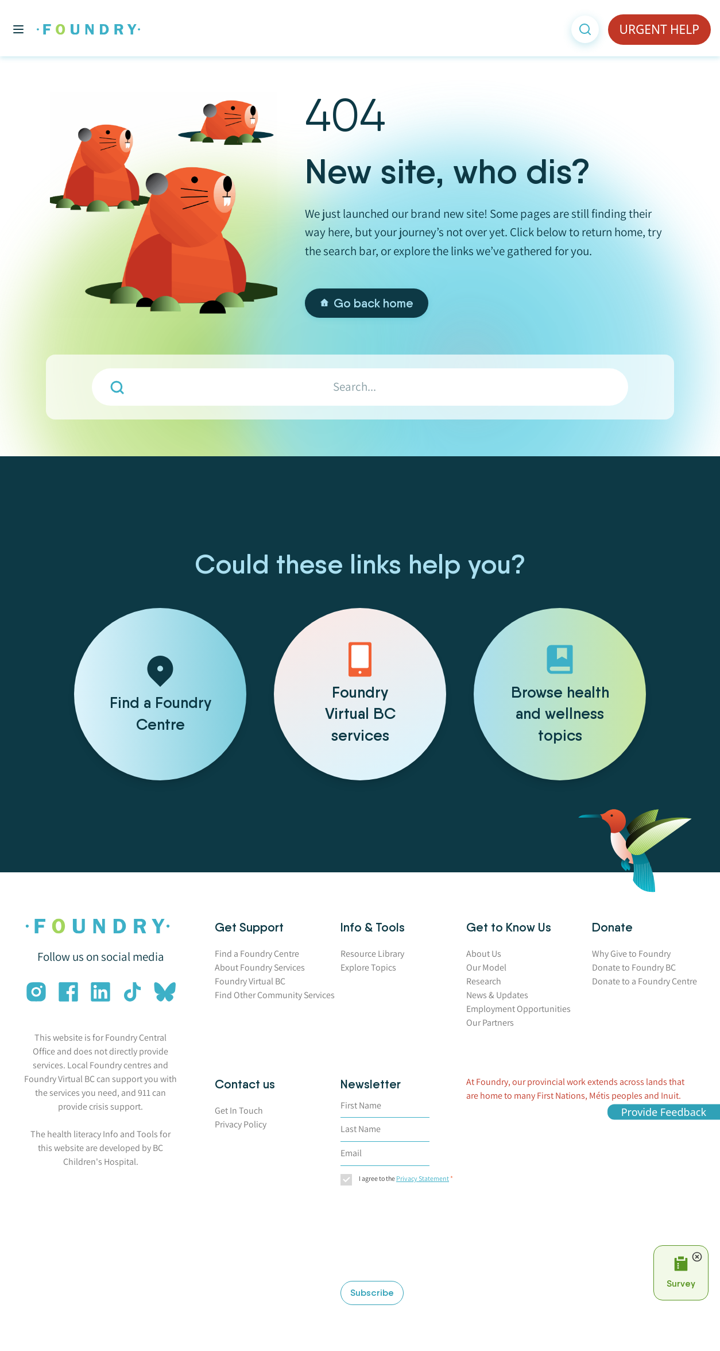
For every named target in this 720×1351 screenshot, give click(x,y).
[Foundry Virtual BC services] (360, 694)
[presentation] (387, 1235)
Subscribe (372, 1292)
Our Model (486, 967)
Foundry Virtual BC (250, 981)
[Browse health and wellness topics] (560, 694)
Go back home (366, 303)
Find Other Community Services (275, 995)
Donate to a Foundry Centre (644, 981)
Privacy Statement (422, 1178)
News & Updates (497, 995)
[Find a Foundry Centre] (160, 694)
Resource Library (372, 954)
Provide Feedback (663, 1111)
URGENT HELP (659, 29)
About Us (483, 954)
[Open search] (585, 29)
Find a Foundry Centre (257, 954)
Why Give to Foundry (631, 954)
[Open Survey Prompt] (681, 1272)
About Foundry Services (260, 967)
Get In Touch (239, 1110)
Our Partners (490, 1023)
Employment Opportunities (518, 1009)
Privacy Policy (240, 1124)
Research (483, 981)
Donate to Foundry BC (634, 967)
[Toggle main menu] (18, 29)
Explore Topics (368, 967)
